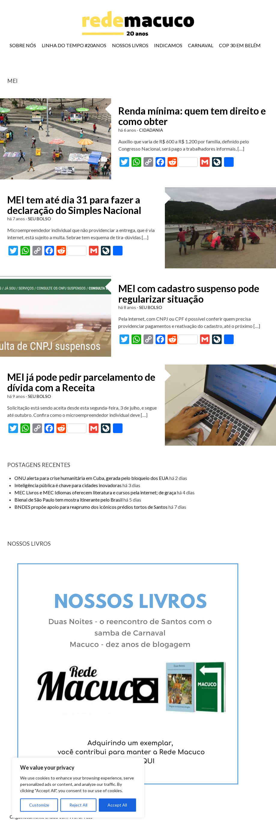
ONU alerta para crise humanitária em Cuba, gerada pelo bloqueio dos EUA (91, 478)
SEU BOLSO (39, 218)
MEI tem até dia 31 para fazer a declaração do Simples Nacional (74, 205)
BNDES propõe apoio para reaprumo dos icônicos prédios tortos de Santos (91, 507)
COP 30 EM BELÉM (240, 45)
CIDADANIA (151, 130)
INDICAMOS (168, 45)
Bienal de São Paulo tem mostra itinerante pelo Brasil (68, 499)
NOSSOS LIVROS (130, 45)
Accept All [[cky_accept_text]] (117, 804)
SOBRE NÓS (23, 45)
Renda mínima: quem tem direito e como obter (192, 116)
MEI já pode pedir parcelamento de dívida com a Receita (81, 382)
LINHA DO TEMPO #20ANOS (74, 45)
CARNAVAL (200, 45)
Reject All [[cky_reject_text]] (78, 804)
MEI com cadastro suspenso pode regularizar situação (188, 293)
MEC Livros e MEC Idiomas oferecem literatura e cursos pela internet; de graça (95, 492)
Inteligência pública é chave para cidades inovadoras (68, 485)
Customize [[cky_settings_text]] (39, 804)
